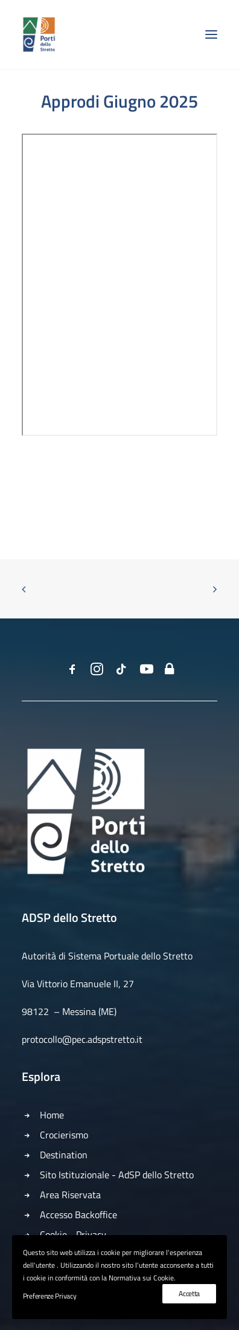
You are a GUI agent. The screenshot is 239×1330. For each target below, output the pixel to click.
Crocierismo (64, 1134)
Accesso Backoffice (78, 1214)
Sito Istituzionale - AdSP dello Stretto (117, 1174)
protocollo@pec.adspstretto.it (82, 1039)
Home (52, 1115)
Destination (64, 1154)
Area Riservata (70, 1194)
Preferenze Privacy (50, 1296)
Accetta (189, 1293)
